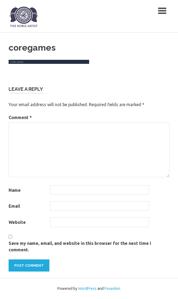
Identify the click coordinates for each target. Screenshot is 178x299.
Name (15, 190)
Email (14, 206)
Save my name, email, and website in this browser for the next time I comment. (80, 246)
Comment (20, 117)
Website (17, 222)
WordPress (87, 288)
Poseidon (112, 288)
